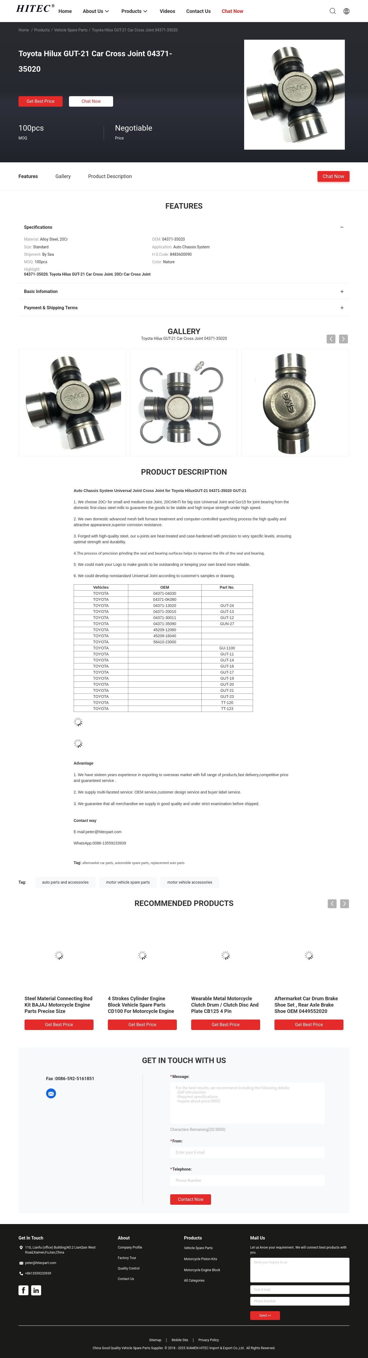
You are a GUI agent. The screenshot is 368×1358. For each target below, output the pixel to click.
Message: (180, 1076)
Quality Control (129, 1268)
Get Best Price (41, 101)
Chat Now (91, 101)
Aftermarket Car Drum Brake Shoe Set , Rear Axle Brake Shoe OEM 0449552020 (306, 1005)
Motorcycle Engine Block (202, 1270)
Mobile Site (180, 1340)
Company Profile (130, 1247)
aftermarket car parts (97, 863)
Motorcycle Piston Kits (200, 1259)
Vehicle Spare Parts (70, 30)
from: (177, 1141)
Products (42, 30)
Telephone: (182, 1169)
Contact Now (190, 1199)
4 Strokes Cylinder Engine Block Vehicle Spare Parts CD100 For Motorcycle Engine (141, 1005)
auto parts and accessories (65, 882)
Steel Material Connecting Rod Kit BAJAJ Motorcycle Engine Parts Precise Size (58, 1005)
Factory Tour (127, 1258)
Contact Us (126, 1279)
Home (23, 30)
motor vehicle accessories (189, 882)
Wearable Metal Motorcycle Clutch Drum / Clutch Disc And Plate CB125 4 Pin (224, 1005)
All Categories (194, 1280)
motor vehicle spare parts (128, 882)
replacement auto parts (168, 863)
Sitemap (155, 1340)
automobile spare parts (132, 863)
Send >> (265, 1315)
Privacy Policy (208, 1340)
